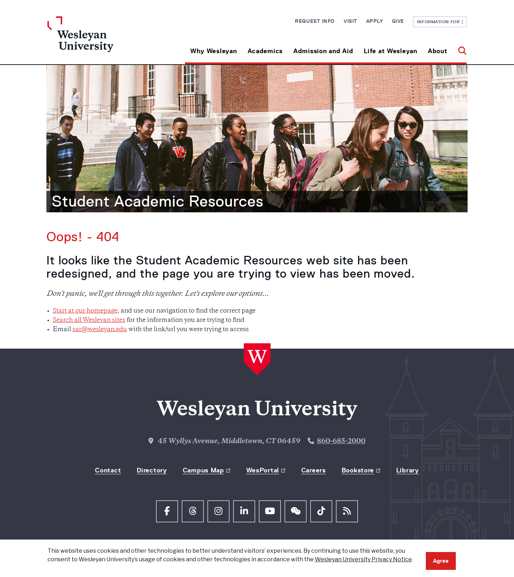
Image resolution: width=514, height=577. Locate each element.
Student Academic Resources (157, 201)
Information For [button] (440, 22)
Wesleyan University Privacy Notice (363, 559)
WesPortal (262, 470)
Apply (374, 21)
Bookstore (358, 470)
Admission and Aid (323, 51)
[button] (460, 48)
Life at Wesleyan (390, 51)
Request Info (315, 21)
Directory (152, 470)
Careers (313, 470)
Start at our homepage (85, 311)
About (438, 51)
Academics (265, 51)
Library (407, 470)
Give (398, 21)
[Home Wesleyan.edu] (99, 40)
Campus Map (203, 470)
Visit (350, 21)
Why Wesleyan (213, 51)
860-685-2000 (341, 441)
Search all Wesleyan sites (89, 320)
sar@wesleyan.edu (99, 330)
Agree (441, 560)
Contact (108, 470)
